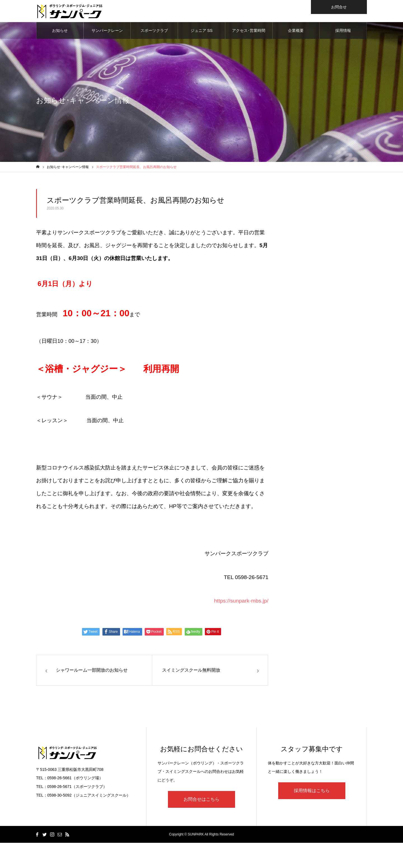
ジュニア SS (202, 31)
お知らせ (60, 31)
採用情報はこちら (312, 790)
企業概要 (296, 31)
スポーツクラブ (154, 31)
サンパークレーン (107, 31)
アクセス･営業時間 (248, 31)
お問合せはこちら (201, 799)
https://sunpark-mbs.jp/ (241, 601)
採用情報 (343, 31)
